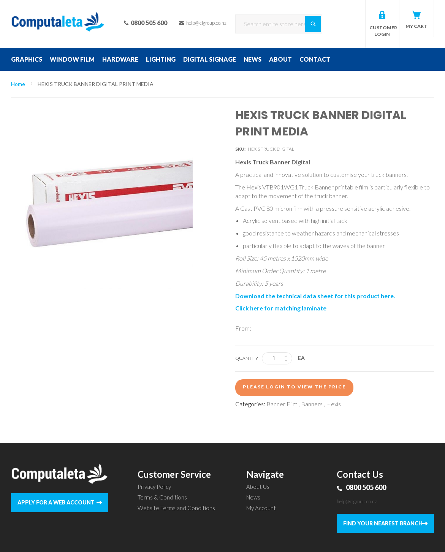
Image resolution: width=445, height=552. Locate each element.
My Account (261, 507)
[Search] (313, 24)
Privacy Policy (154, 486)
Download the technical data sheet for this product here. (315, 295)
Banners (312, 403)
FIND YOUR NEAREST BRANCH (383, 523)
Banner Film (282, 403)
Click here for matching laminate (280, 308)
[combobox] (278, 23)
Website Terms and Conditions (176, 507)
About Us (257, 486)
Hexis (333, 403)
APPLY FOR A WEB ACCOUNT (56, 502)
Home (18, 84)
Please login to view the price (294, 387)
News (253, 497)
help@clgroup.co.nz (357, 501)
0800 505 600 (366, 487)
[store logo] (58, 11)
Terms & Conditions (162, 497)
